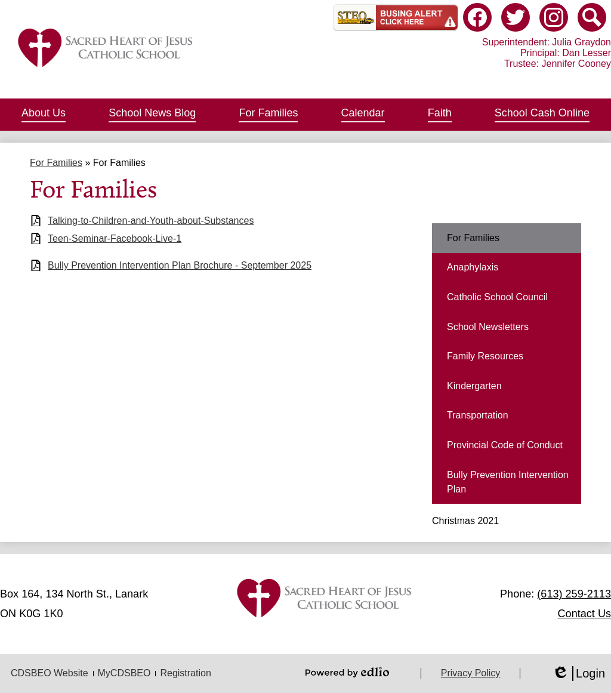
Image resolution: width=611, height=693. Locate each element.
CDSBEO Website (49, 673)
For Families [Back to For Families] (56, 163)
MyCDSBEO (124, 673)
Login (578, 673)
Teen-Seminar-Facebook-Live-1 (114, 238)
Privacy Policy (471, 673)
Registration (185, 673)
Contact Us (584, 614)
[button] (44, 114)
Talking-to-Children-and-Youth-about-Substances (151, 220)
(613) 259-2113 (574, 594)
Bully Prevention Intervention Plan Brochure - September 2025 (179, 265)
